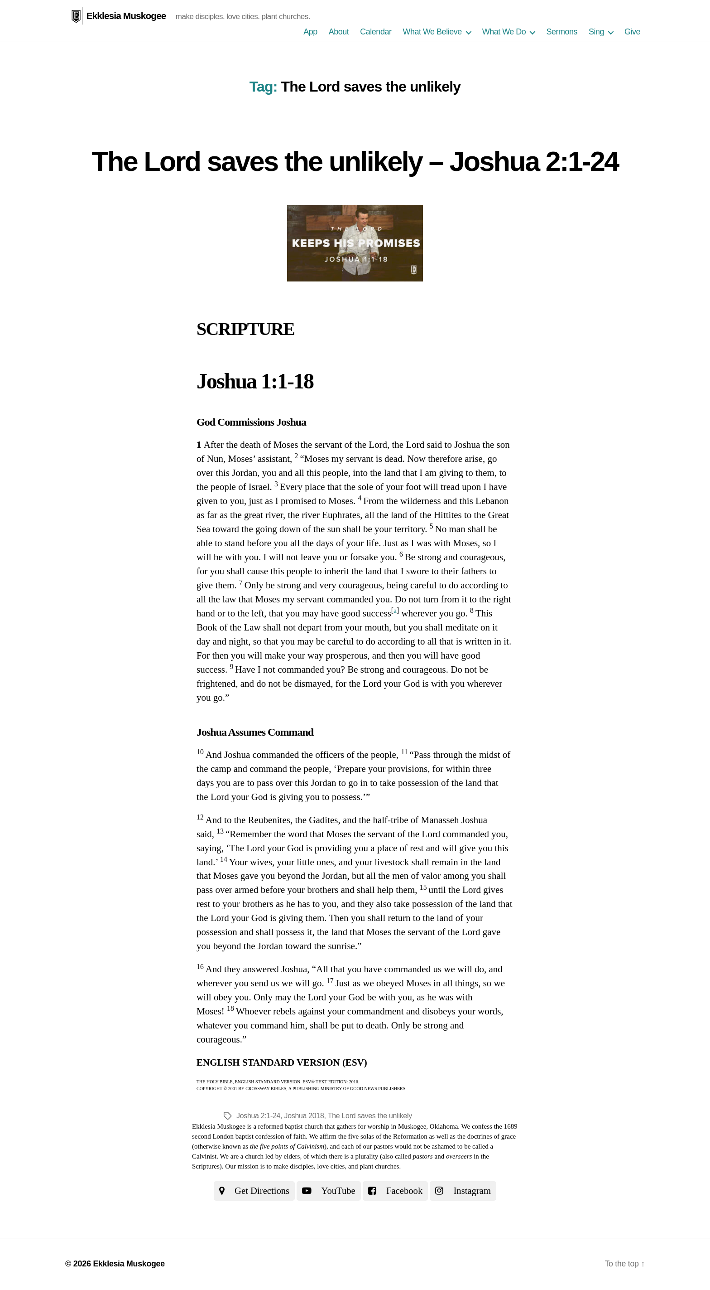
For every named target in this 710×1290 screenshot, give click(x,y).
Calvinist (204, 1156)
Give (632, 31)
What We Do (504, 31)
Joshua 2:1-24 (258, 1116)
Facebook (395, 1190)
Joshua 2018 (304, 1116)
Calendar (375, 31)
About (339, 31)
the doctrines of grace (486, 1136)
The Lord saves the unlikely (370, 1116)
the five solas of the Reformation (382, 1136)
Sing (596, 31)
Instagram (464, 1190)
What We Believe (432, 31)
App (310, 31)
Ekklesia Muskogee (126, 15)
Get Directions (253, 1190)
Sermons (561, 31)
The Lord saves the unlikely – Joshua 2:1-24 (355, 161)
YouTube (328, 1190)
